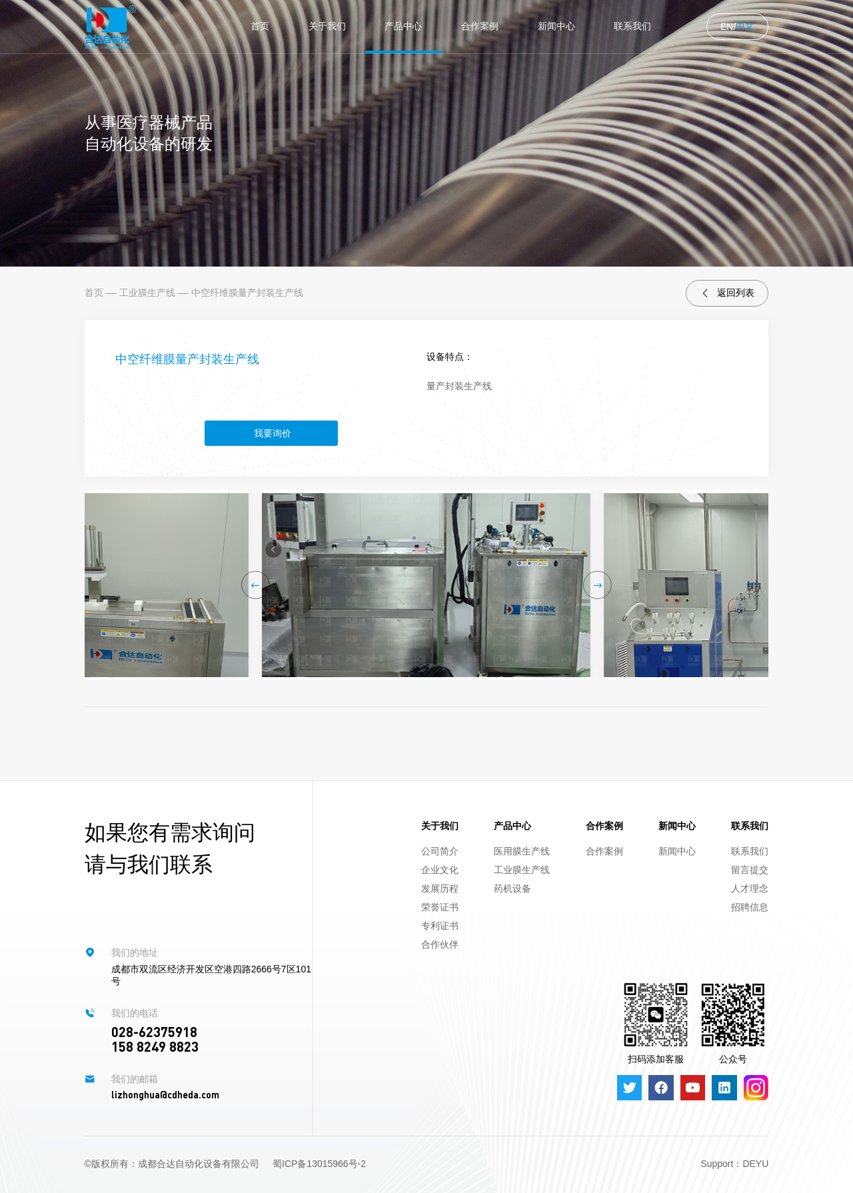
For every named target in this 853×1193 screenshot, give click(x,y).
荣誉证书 (439, 907)
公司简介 (439, 851)
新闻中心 (556, 26)
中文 (745, 26)
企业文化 (439, 869)
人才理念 (749, 888)
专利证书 (439, 925)
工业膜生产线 (147, 292)
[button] (255, 585)
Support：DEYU (734, 1163)
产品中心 (403, 26)
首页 (260, 26)
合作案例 (479, 26)
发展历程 (439, 888)
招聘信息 (749, 907)
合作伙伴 (439, 944)
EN (726, 26)
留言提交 (749, 869)
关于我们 (327, 26)
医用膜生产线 (522, 851)
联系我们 (632, 26)
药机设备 (512, 888)
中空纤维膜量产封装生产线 (247, 292)
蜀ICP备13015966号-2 (319, 1163)
